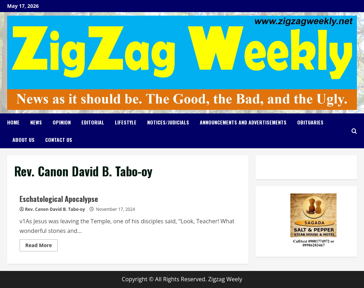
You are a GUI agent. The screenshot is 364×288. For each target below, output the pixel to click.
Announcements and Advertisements (243, 122)
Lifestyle (125, 122)
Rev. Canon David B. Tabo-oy (55, 209)
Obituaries (310, 122)
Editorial (92, 122)
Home (13, 122)
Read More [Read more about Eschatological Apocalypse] (41, 246)
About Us (23, 139)
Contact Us (58, 139)
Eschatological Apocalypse (59, 198)
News (36, 122)
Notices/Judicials (168, 122)
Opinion (62, 122)
